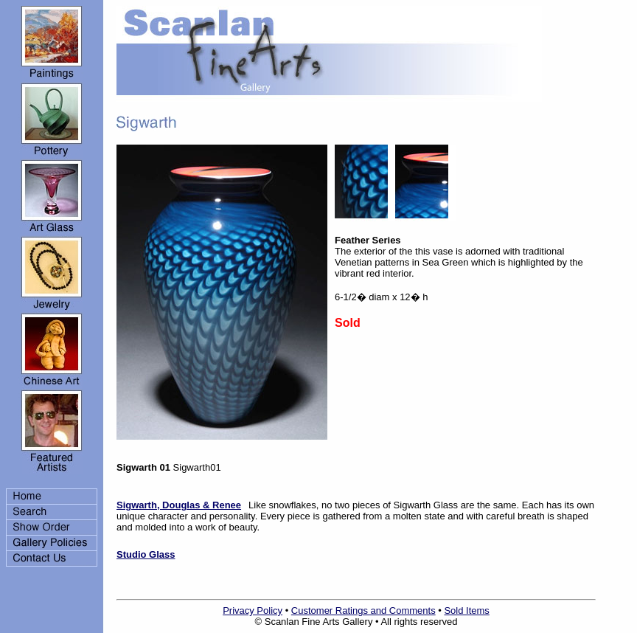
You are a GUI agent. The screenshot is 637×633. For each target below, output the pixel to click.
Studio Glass (145, 554)
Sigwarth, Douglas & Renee (178, 505)
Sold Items (466, 610)
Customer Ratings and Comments (363, 610)
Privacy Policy (252, 610)
